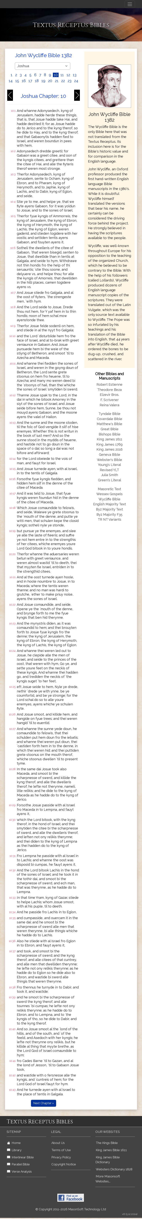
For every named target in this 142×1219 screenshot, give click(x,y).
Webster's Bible (109, 460)
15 (17, 81)
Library (14, 1150)
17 (30, 81)
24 (76, 81)
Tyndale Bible (109, 414)
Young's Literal (109, 465)
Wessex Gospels (109, 494)
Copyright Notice (63, 1164)
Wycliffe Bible (109, 499)
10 (56, 75)
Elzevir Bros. (109, 395)
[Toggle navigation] (130, 4)
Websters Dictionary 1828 (114, 1169)
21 (56, 81)
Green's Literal (109, 480)
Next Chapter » (43, 1103)
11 (62, 75)
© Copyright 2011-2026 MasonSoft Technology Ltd (71, 1209)
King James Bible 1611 (111, 1150)
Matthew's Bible (109, 424)
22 (63, 81)
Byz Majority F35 (109, 514)
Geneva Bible (109, 455)
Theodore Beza (109, 390)
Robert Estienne (109, 384)
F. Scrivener (109, 400)
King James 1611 (109, 439)
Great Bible (110, 429)
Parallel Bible (18, 1164)
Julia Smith (109, 475)
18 (37, 81)
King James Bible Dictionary (107, 1159)
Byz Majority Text (109, 509)
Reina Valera (109, 405)
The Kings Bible (107, 1143)
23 (69, 81)
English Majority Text (109, 504)
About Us (58, 1143)
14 (10, 81)
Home (14, 1143)
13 (74, 75)
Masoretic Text (109, 489)
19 (43, 81)
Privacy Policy (61, 1157)
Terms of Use (61, 1150)
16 (24, 81)
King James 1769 (109, 444)
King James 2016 (110, 449)
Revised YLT (109, 470)
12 (68, 75)
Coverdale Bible (109, 419)
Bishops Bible (109, 434)
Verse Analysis (19, 1171)
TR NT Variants (109, 519)
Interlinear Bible (20, 1157)
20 (50, 81)
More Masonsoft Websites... (107, 1178)
